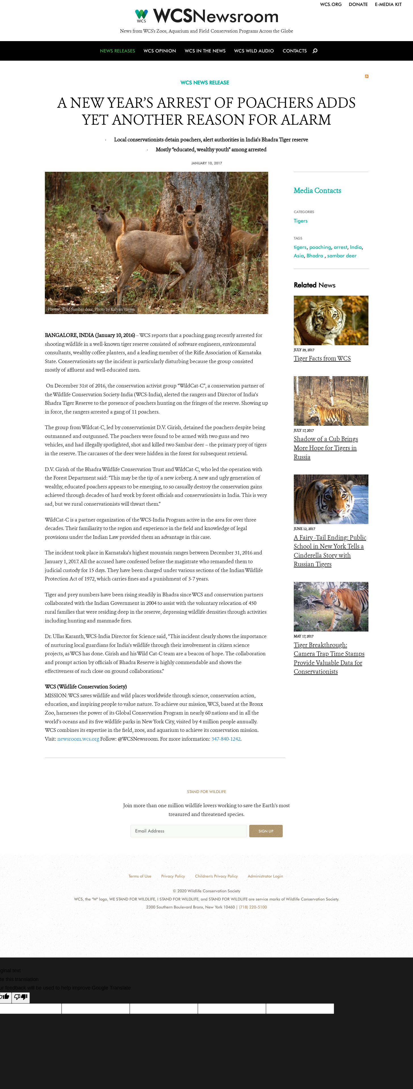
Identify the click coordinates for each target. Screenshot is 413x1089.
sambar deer (342, 256)
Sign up (266, 831)
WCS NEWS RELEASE (205, 83)
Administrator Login (265, 876)
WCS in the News (205, 51)
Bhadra (315, 256)
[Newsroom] (206, 17)
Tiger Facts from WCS (322, 359)
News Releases (118, 51)
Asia (299, 256)
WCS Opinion (161, 51)
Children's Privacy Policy (216, 876)
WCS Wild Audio (254, 51)
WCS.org (331, 4)
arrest (340, 247)
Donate (358, 4)
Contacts (294, 51)
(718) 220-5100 (253, 907)
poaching (320, 247)
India (356, 247)
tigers (300, 247)
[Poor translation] (21, 998)
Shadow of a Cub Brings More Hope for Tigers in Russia (326, 448)
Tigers (301, 221)
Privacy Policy (173, 876)
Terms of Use (140, 876)
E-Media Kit (388, 4)
